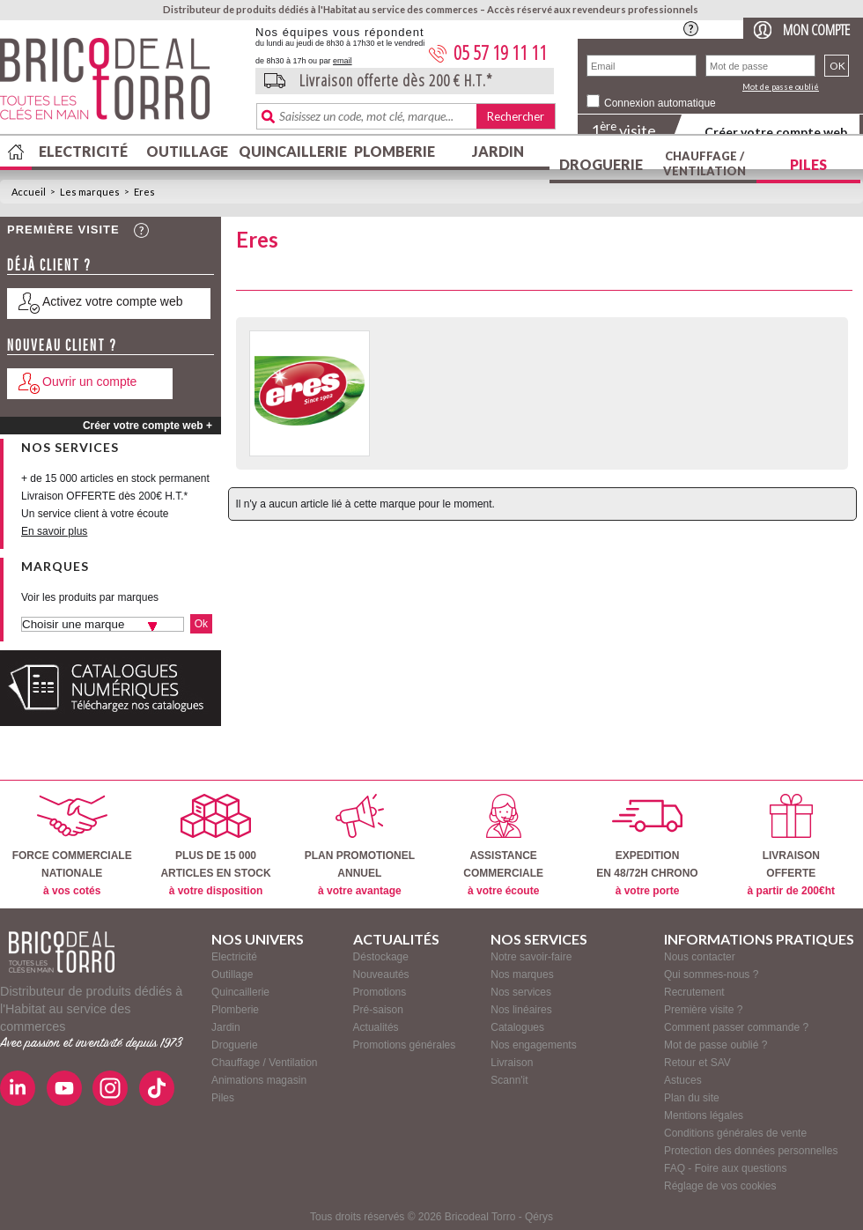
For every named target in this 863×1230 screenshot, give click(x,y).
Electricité (83, 151)
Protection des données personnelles (750, 1151)
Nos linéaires (521, 1010)
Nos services (521, 992)
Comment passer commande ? (736, 1027)
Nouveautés (381, 974)
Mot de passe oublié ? (715, 1045)
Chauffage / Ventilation (704, 163)
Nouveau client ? (62, 345)
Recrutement (694, 992)
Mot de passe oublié (780, 87)
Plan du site (691, 1098)
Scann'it (509, 1080)
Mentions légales (703, 1115)
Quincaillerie (291, 151)
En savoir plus (54, 531)
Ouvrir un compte (89, 381)
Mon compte (816, 29)
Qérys (539, 1217)
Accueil (28, 191)
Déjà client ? (49, 264)
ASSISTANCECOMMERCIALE (503, 845)
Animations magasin (258, 1080)
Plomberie (394, 151)
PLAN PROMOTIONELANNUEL (360, 845)
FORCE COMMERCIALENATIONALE (72, 845)
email (342, 60)
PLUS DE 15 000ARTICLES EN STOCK (215, 845)
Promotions (380, 992)
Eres (144, 191)
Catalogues (517, 1027)
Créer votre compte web (775, 131)
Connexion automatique (660, 103)
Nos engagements (533, 1045)
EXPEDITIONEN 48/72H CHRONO (646, 845)
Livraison (512, 1062)
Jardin (498, 151)
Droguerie (601, 164)
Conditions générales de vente (735, 1133)
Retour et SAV (697, 1062)
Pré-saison (378, 1010)
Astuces (683, 1080)
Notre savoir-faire (531, 957)
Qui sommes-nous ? (711, 974)
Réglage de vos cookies (720, 1186)
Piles (808, 164)
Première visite (63, 229)
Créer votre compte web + (147, 425)
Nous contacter (699, 957)
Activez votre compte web (112, 301)
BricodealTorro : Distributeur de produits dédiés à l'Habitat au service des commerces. (121, 84)
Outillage (187, 151)
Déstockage (381, 957)
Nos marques (522, 974)
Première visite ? (703, 1010)
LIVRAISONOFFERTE (791, 845)
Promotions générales (404, 1045)
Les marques (90, 191)
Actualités (376, 1027)
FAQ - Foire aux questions (725, 1168)
